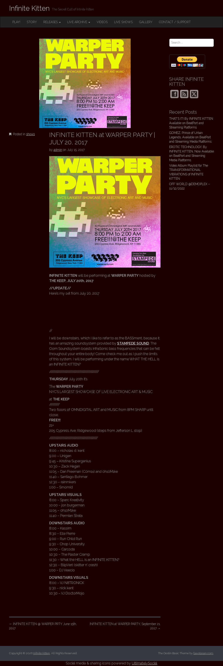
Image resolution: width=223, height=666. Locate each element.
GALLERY (145, 22)
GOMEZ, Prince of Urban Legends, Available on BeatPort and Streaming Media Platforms (190, 137)
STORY (32, 22)
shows (30, 134)
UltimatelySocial (144, 663)
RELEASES (52, 22)
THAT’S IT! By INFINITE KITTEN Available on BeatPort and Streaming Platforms (191, 123)
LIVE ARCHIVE (78, 22)
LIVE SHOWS (123, 22)
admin (58, 150)
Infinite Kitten (29, 8)
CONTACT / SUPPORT (175, 22)
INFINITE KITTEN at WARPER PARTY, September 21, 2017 (125, 626)
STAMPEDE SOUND (133, 343)
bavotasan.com (203, 653)
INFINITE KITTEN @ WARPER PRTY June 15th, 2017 (43, 626)
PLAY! (16, 22)
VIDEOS (102, 22)
